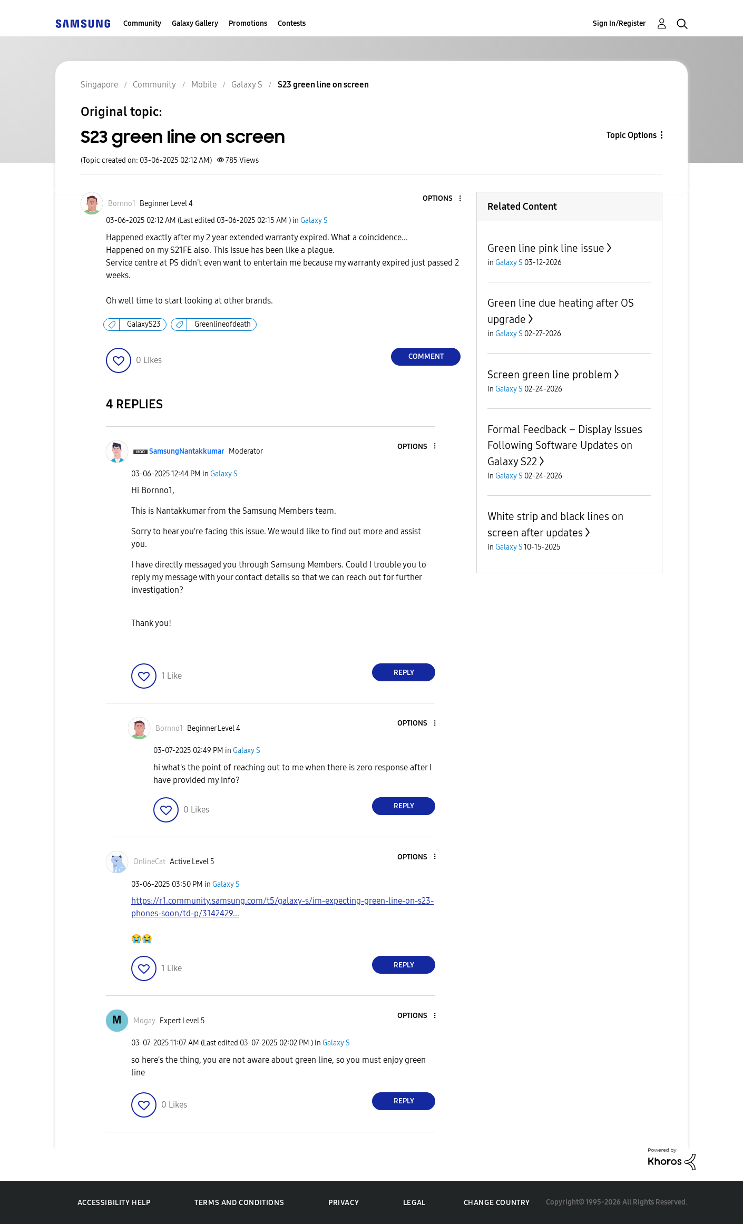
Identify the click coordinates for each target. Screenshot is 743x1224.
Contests (292, 23)
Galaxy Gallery (195, 23)
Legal (414, 1202)
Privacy (343, 1202)
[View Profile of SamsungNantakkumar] (186, 451)
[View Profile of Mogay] (144, 1020)
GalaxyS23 (144, 324)
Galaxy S (314, 220)
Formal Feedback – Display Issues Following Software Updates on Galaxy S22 (564, 445)
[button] (442, 199)
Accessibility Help (114, 1202)
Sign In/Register (619, 23)
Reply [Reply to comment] (404, 672)
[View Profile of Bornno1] (121, 203)
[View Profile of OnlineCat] (149, 861)
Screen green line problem (549, 374)
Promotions (248, 23)
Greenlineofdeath (222, 324)
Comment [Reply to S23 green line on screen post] (426, 356)
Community (142, 23)
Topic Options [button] (632, 135)
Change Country (497, 1202)
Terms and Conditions (239, 1202)
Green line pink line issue (545, 248)
